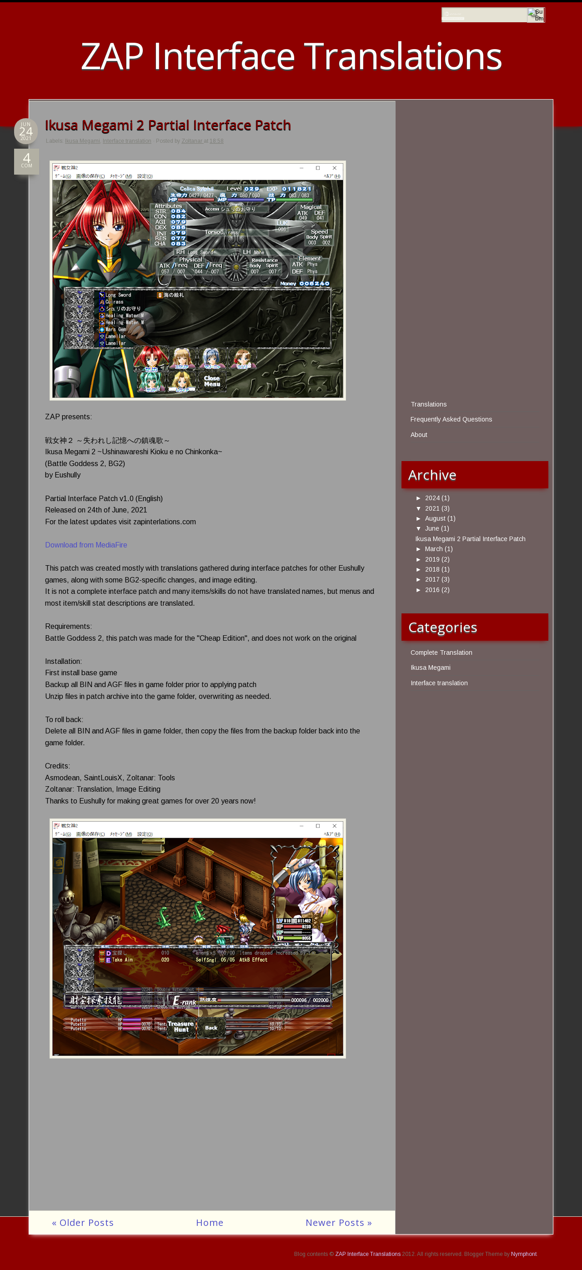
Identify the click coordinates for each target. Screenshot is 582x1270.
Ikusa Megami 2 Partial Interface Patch (168, 124)
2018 (432, 569)
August (435, 518)
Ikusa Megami (82, 141)
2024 (432, 498)
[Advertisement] (212, 1146)
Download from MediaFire (86, 545)
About (419, 434)
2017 (432, 579)
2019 (432, 559)
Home (210, 1222)
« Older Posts (83, 1222)
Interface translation (127, 141)
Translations (429, 404)
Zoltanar (192, 141)
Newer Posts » (339, 1222)
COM (26, 163)
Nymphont (524, 1254)
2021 (432, 508)
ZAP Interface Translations (291, 55)
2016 (432, 589)
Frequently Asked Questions (451, 419)
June (432, 528)
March (434, 548)
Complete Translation (441, 652)
